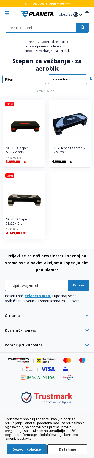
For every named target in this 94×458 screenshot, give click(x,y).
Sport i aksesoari (53, 42)
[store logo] (37, 14)
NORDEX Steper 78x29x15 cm (17, 221)
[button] (66, 14)
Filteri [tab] (9, 79)
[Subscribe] (78, 285)
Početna (31, 42)
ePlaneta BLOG (38, 295)
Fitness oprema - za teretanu (45, 46)
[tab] (47, 315)
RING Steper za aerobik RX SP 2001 (68, 150)
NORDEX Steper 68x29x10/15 (17, 150)
